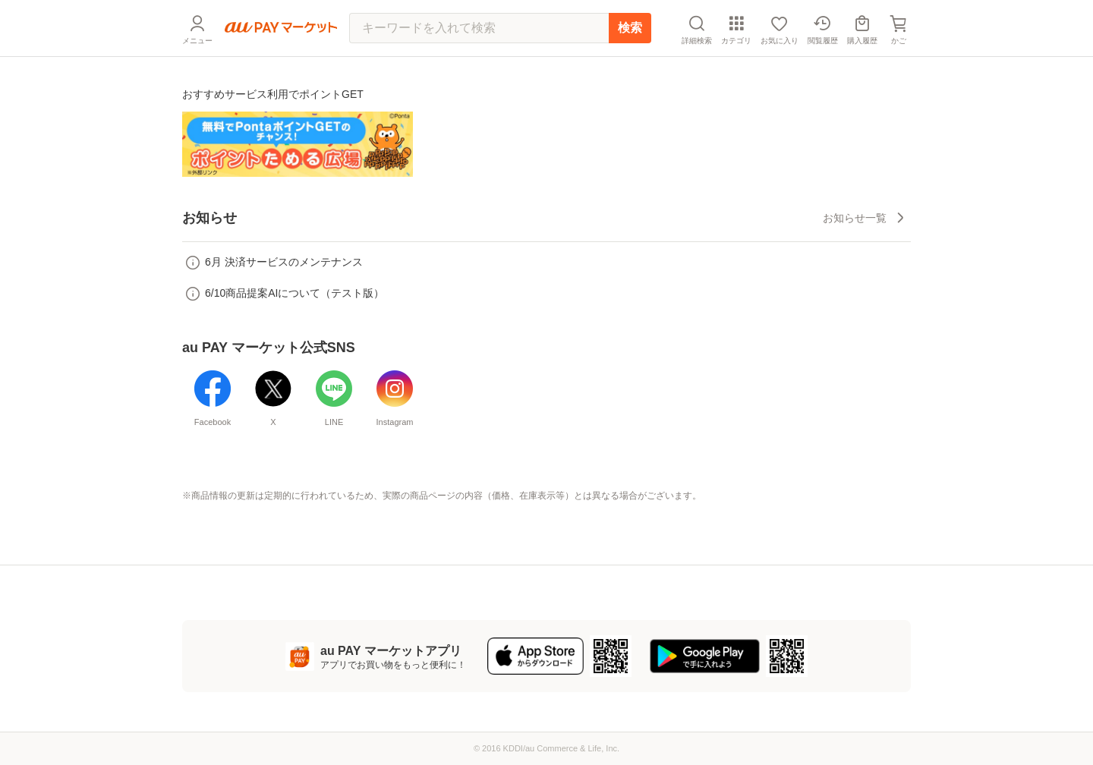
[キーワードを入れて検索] (479, 28)
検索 (630, 27)
